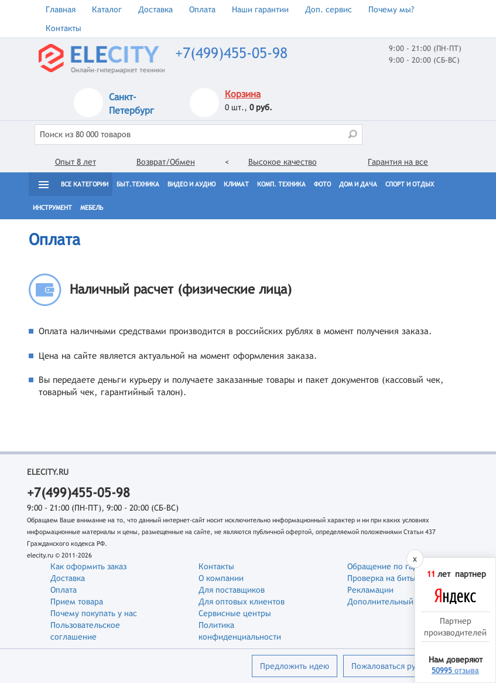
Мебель (91, 207)
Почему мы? (391, 9)
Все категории (84, 184)
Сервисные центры (235, 613)
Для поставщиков (232, 589)
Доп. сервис (328, 9)
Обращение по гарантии (393, 566)
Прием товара (76, 601)
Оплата (202, 9)
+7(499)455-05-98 (231, 53)
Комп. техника (281, 184)
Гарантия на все (398, 161)
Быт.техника (138, 184)
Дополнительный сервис (394, 601)
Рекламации (370, 589)
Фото (322, 184)
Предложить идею (294, 666)
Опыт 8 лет (75, 161)
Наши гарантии (260, 9)
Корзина (243, 94)
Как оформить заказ (88, 566)
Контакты (63, 28)
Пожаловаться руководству (402, 666)
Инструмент (52, 207)
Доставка (155, 9)
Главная (61, 9)
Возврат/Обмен (165, 161)
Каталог (107, 9)
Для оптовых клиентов (242, 601)
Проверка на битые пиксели (400, 578)
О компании (221, 578)
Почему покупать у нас (93, 613)
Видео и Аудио (191, 184)
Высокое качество (282, 161)
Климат (236, 184)
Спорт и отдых (409, 184)
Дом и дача (358, 184)
